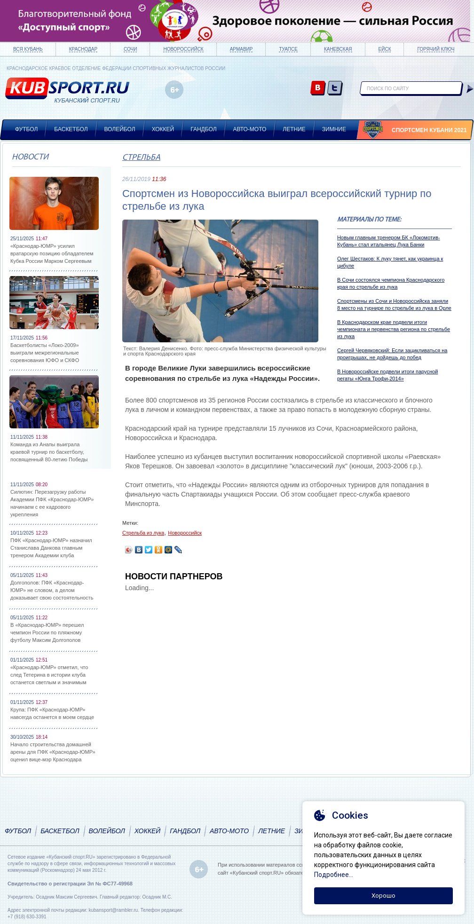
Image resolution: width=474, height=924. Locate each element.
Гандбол (203, 129)
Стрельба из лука (143, 533)
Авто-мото (250, 129)
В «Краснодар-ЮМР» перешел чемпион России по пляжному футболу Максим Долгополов (47, 632)
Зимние (334, 129)
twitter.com (335, 88)
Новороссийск (183, 49)
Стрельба (141, 157)
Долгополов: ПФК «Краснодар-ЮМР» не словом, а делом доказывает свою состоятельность (51, 590)
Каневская (338, 49)
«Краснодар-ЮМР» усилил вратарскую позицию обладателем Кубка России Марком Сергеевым (52, 253)
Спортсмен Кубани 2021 (429, 130)
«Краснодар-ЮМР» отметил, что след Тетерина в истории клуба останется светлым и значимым (49, 674)
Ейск (385, 49)
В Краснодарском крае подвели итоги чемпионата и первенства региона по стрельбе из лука (393, 329)
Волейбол (119, 129)
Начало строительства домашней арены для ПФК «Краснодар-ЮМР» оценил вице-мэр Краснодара (52, 752)
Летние (294, 129)
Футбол (26, 129)
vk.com (318, 88)
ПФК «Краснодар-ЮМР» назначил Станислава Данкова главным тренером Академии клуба (51, 547)
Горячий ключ (435, 49)
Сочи (130, 49)
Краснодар (83, 49)
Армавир (241, 49)
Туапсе (288, 49)
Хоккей (163, 129)
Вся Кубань (28, 49)
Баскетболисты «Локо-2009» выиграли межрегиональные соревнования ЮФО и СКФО (44, 352)
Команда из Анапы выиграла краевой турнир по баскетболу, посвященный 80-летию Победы (49, 452)
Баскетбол (70, 129)
